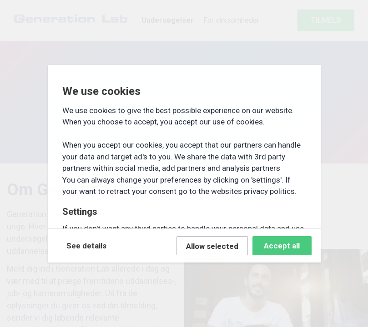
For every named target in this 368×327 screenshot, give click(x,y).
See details (86, 245)
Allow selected (212, 246)
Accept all (282, 245)
